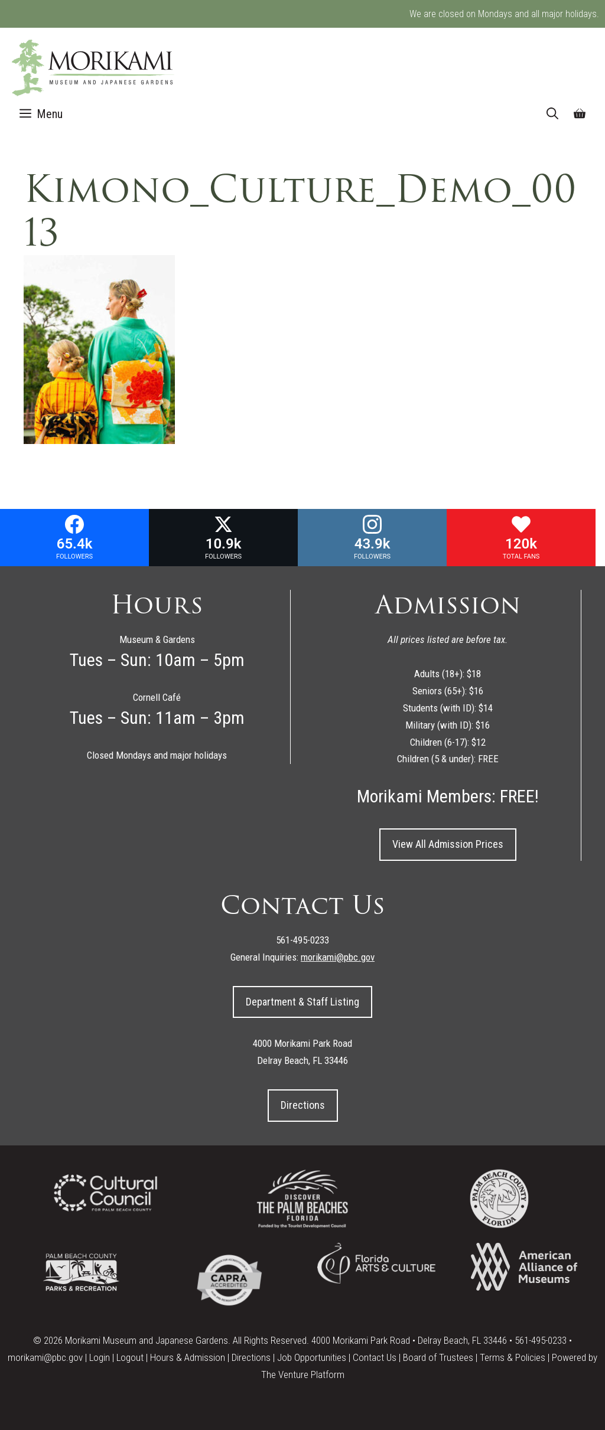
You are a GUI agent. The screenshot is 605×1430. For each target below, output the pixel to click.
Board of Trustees (438, 1357)
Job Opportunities (311, 1357)
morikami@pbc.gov (45, 1357)
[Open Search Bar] (552, 114)
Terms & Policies (512, 1357)
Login (99, 1357)
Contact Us (374, 1357)
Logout (130, 1357)
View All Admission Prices (447, 844)
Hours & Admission (187, 1357)
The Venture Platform (302, 1374)
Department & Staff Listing (302, 1001)
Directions (303, 1105)
